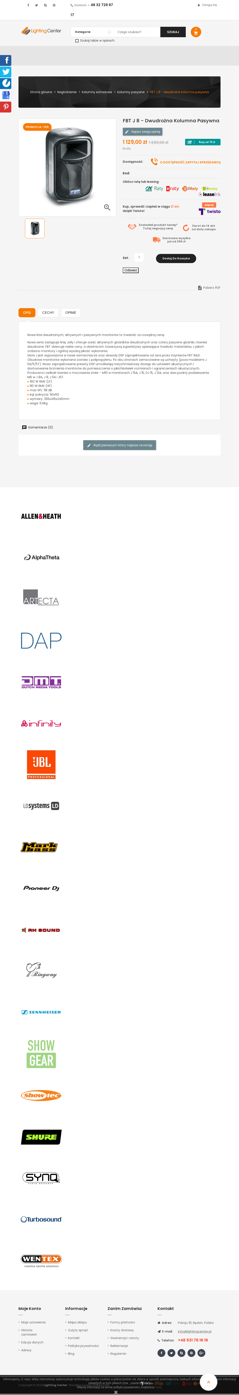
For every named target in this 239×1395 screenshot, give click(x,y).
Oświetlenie (50, 51)
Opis (27, 313)
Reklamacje (119, 1347)
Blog (71, 1355)
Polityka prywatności (83, 1347)
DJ (64, 51)
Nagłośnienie (80, 51)
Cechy (48, 313)
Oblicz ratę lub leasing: (141, 184)
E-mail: (165, 1333)
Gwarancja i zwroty (124, 1339)
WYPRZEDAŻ (29, 51)
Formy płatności (122, 1323)
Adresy (26, 1351)
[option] (35, 230)
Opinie (70, 313)
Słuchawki (167, 51)
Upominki (198, 51)
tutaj (158, 1387)
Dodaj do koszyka (176, 260)
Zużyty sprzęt (78, 1331)
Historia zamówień (29, 1333)
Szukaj (173, 32)
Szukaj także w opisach (95, 40)
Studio (131, 51)
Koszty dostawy (122, 1331)
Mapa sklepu (77, 1323)
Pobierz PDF (209, 289)
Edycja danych (32, 1343)
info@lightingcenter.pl (194, 1333)
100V (96, 51)
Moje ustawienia (33, 1323)
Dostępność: (133, 164)
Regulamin (118, 1355)
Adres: (165, 1324)
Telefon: (166, 1342)
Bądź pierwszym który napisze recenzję (119, 446)
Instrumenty (112, 51)
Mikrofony (148, 51)
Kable (183, 51)
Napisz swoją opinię (142, 134)
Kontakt (26, 62)
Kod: (126, 175)
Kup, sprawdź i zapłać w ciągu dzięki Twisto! (151, 210)
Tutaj (147, 230)
